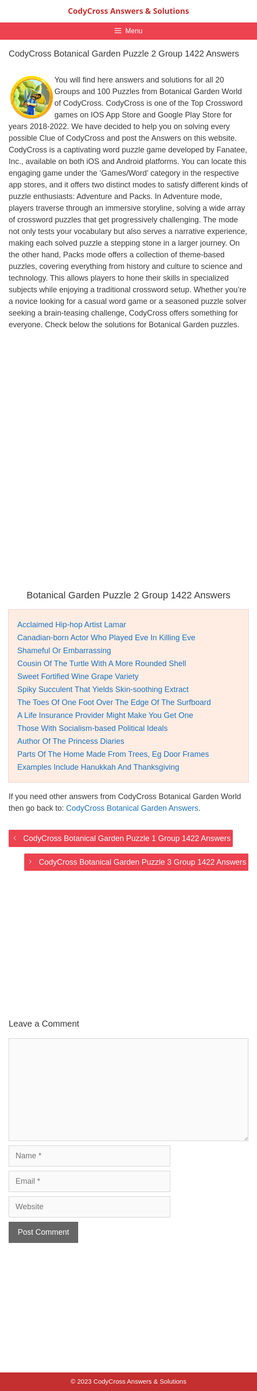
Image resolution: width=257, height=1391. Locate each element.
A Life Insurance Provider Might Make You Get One (105, 715)
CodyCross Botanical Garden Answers (132, 808)
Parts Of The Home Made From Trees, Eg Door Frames (113, 754)
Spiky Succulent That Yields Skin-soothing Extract (103, 689)
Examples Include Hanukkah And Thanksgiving (98, 767)
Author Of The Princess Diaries (70, 741)
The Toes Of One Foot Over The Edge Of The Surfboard (114, 702)
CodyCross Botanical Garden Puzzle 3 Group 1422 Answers (142, 862)
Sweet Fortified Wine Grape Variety (78, 676)
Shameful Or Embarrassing (64, 650)
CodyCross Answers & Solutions (128, 11)
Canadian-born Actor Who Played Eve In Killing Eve (106, 637)
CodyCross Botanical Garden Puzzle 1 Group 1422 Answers (127, 838)
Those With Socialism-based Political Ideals (92, 728)
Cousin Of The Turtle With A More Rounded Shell (101, 663)
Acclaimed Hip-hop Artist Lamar (71, 624)
